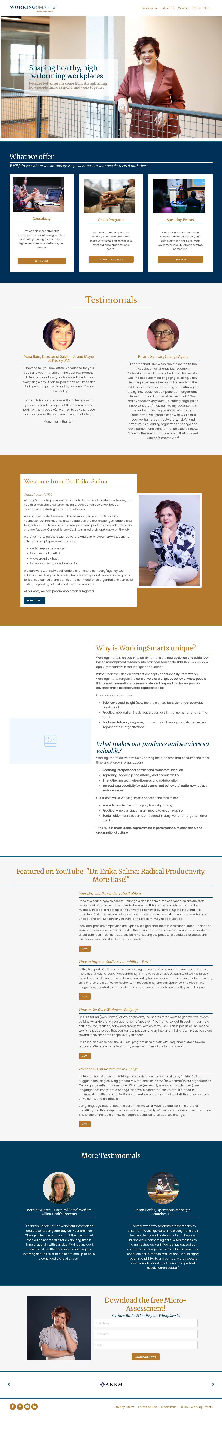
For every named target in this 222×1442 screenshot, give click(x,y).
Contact (183, 8)
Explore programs (111, 259)
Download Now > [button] (145, 1384)
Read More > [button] (36, 615)
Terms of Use (147, 1434)
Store (196, 8)
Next (213, 1411)
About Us (167, 8)
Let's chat (41, 259)
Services (148, 8)
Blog (206, 8)
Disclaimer (168, 1434)
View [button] (85, 966)
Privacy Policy (124, 1434)
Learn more (180, 259)
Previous (8, 1411)
